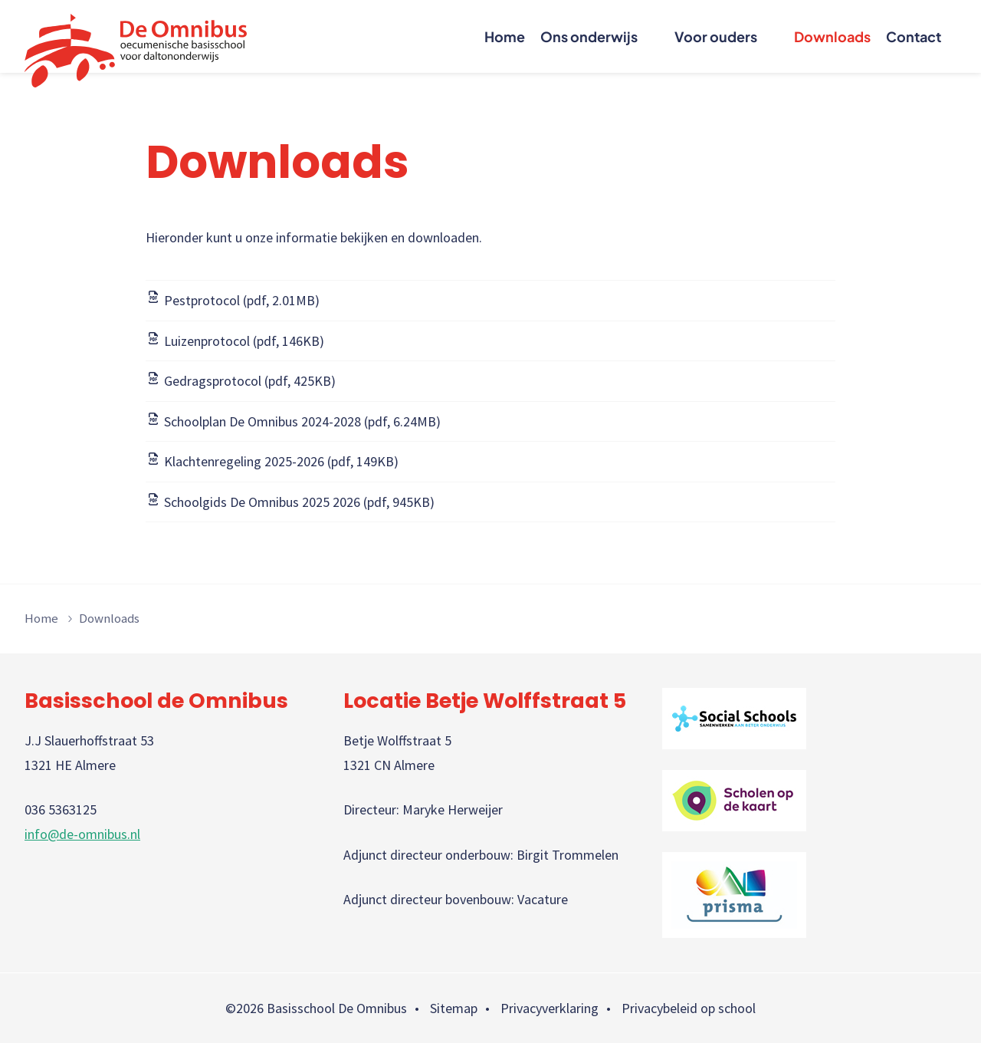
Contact (913, 36)
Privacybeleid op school (689, 1008)
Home (504, 36)
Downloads (832, 36)
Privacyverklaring (549, 1008)
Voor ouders (715, 36)
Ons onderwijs (589, 36)
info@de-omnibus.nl (82, 834)
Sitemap (453, 1008)
